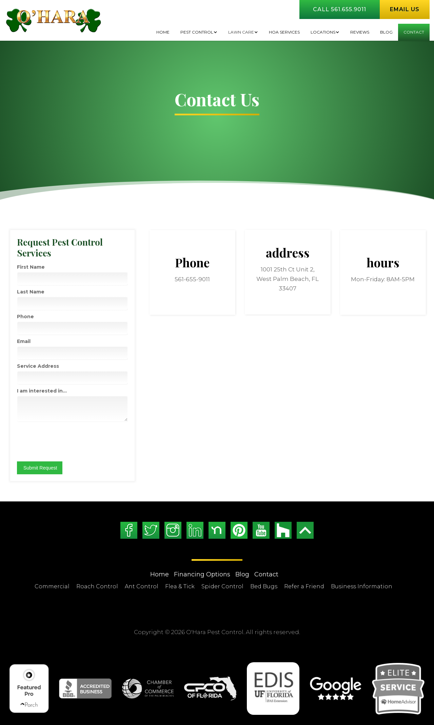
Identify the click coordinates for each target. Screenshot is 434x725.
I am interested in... (42, 391)
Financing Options (202, 574)
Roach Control (97, 586)
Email (24, 341)
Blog (242, 574)
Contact (413, 32)
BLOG (386, 32)
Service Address (38, 366)
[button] (199, 32)
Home (163, 32)
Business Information (361, 586)
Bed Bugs (263, 586)
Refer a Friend (304, 586)
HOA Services (284, 32)
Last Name (30, 292)
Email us (404, 9)
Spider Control (222, 586)
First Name (31, 267)
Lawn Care (241, 32)
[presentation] (68, 441)
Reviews (359, 32)
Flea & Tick (180, 586)
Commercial (52, 586)
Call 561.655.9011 (339, 9)
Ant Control (141, 586)
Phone (25, 316)
